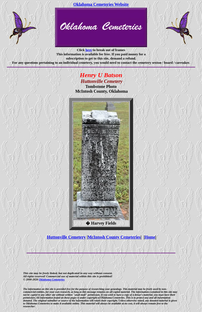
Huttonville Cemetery (66, 237)
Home (149, 237)
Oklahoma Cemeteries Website (101, 4)
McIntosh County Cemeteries (114, 237)
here (88, 50)
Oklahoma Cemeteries (52, 279)
